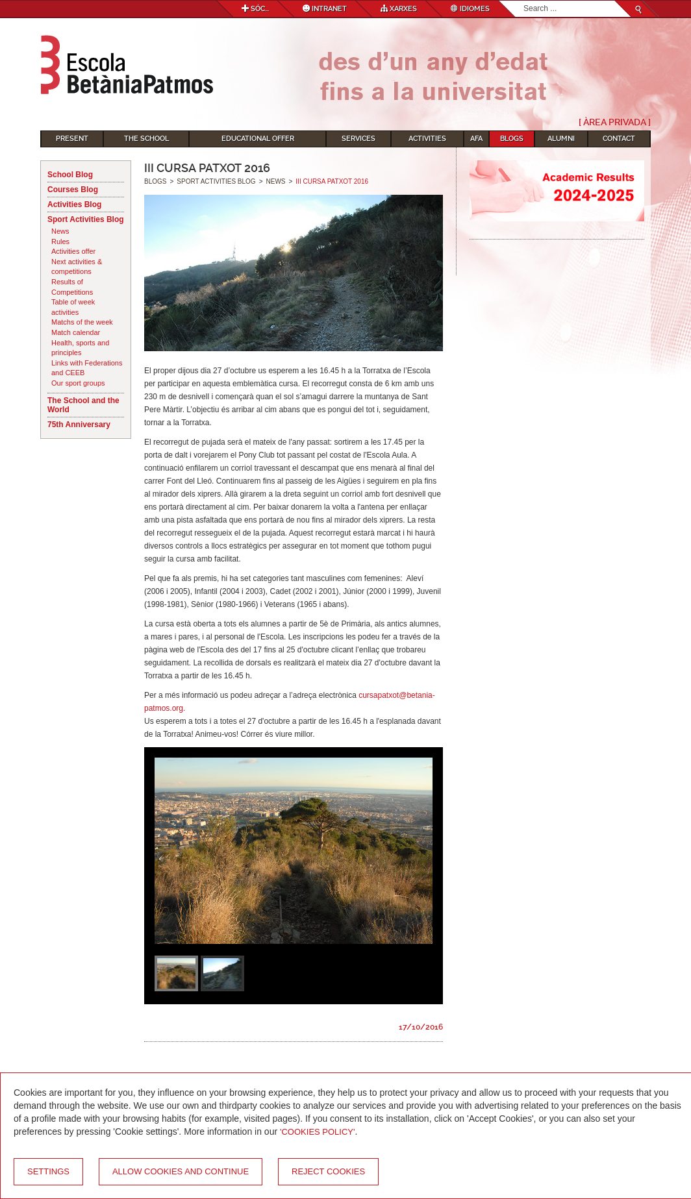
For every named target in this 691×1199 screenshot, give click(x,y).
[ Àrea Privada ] (615, 122)
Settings (48, 1171)
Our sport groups (78, 383)
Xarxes (399, 9)
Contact (619, 138)
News (60, 231)
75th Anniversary (78, 424)
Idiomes (470, 9)
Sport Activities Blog (85, 219)
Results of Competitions (72, 287)
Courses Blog (72, 189)
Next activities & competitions (76, 267)
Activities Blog (74, 204)
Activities (427, 138)
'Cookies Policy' (317, 1132)
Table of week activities (73, 307)
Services (358, 138)
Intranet (325, 9)
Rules (60, 241)
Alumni (561, 138)
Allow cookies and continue (180, 1171)
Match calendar (75, 332)
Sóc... (255, 9)
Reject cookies (328, 1171)
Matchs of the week (82, 322)
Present (72, 138)
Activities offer (73, 251)
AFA (476, 138)
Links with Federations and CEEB (86, 368)
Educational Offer (257, 138)
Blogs (511, 138)
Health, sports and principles (80, 348)
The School (146, 138)
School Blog (70, 174)
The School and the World (83, 405)
